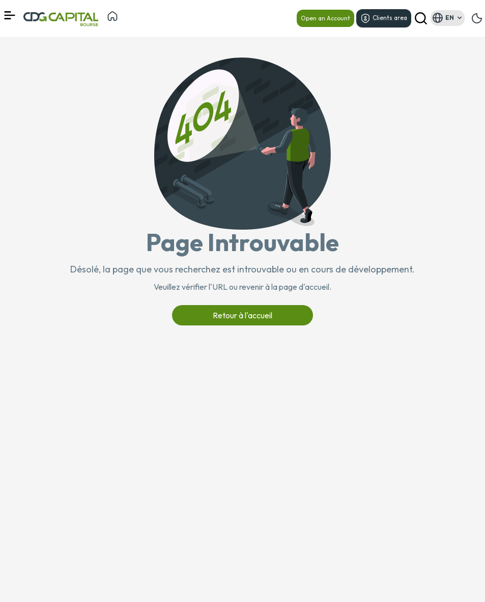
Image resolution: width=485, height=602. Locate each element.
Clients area (383, 18)
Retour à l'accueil (242, 315)
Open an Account (325, 18)
